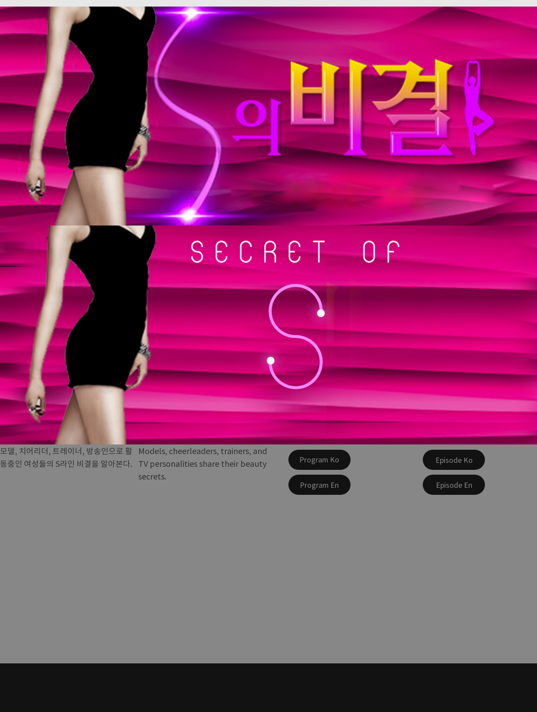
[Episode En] (454, 485)
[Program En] (319, 485)
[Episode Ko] (454, 460)
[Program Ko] (319, 460)
